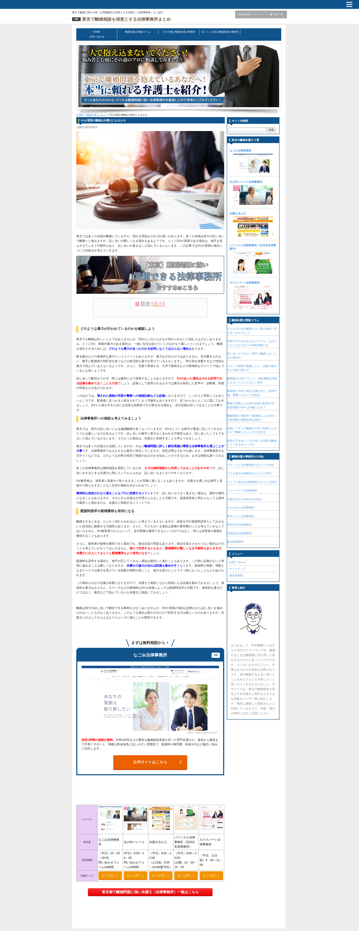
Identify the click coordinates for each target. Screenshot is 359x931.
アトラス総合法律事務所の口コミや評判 (254, 476)
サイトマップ (240, 563)
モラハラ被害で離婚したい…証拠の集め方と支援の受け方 (254, 362)
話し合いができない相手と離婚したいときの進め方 (254, 349)
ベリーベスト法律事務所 (245, 484)
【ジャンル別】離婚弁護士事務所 (220, 31)
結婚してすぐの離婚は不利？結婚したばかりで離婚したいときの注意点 (254, 424)
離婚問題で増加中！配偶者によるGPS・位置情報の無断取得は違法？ (255, 412)
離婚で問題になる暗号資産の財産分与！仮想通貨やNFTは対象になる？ (254, 399)
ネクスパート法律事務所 (247, 276)
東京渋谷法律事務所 (242, 519)
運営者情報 (239, 569)
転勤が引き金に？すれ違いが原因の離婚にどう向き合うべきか (254, 436)
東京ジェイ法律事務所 (243, 510)
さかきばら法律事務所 (243, 501)
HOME (97, 31)
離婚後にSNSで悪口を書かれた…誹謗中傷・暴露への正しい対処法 (254, 387)
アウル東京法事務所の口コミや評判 (252, 467)
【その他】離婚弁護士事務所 (179, 31)
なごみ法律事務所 (243, 145)
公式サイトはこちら (158, 750)
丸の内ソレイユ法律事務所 (248, 176)
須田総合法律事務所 (242, 527)
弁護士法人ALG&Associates (247, 493)
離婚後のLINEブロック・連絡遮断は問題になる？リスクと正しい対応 (255, 374)
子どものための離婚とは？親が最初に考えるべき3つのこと (254, 324)
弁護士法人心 (240, 208)
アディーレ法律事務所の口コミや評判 (253, 459)
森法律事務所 (238, 536)
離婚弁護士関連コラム (138, 31)
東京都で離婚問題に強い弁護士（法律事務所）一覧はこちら (150, 880)
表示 (159, 298)
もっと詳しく (111, 863)
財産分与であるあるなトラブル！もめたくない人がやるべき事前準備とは (254, 337)
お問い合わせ (261, 31)
